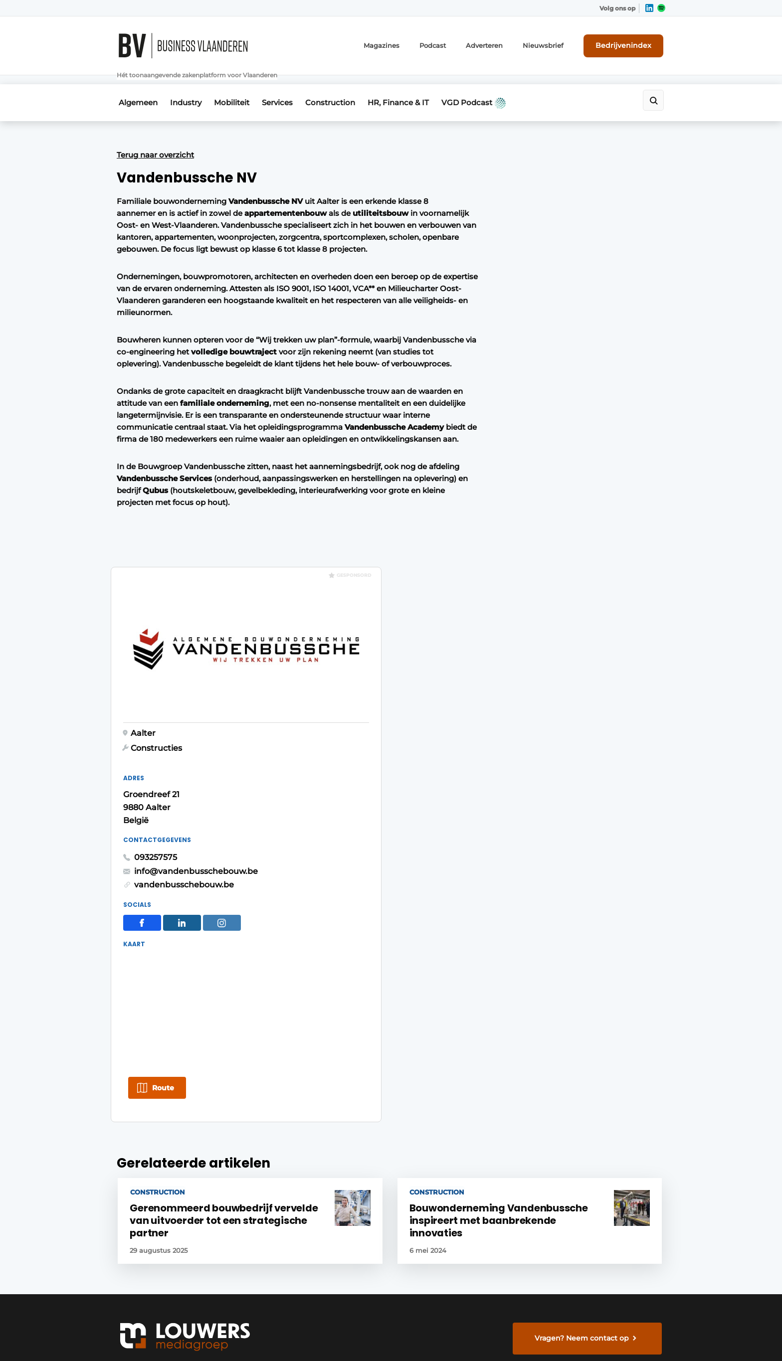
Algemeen (136, 88)
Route (526, 618)
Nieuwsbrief (553, 43)
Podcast (448, 43)
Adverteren (498, 43)
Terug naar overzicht (155, 139)
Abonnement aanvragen (298, 1039)
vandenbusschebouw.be (547, 414)
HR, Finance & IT (413, 88)
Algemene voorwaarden (575, 1336)
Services (285, 88)
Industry (187, 88)
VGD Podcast (492, 88)
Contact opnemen (287, 1116)
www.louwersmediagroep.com (609, 1273)
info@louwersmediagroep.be (606, 1222)
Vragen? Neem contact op (583, 910)
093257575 (518, 387)
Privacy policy (644, 1336)
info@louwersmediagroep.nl (605, 1072)
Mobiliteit (236, 88)
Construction (342, 88)
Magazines (400, 43)
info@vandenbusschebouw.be (559, 400)
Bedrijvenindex (628, 43)
